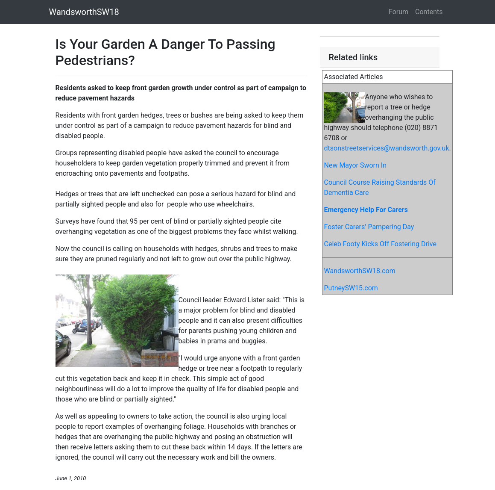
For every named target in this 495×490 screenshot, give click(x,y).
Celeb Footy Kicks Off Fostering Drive (380, 244)
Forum (398, 12)
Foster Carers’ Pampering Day (369, 227)
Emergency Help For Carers (365, 210)
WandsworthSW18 (84, 12)
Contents (428, 12)
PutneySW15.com (351, 288)
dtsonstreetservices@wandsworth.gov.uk (386, 148)
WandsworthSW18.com (359, 271)
